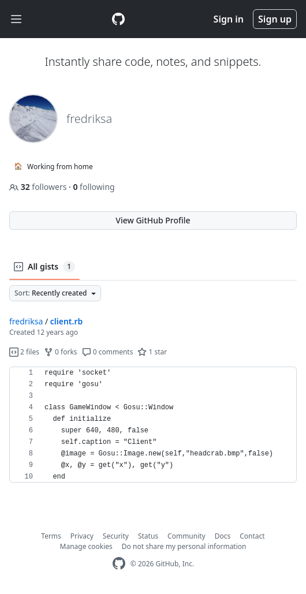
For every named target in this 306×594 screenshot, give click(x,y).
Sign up (275, 19)
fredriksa (26, 321)
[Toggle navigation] (16, 19)
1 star (152, 352)
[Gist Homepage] (118, 19)
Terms (51, 536)
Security (116, 536)
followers (39, 186)
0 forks (60, 352)
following (93, 186)
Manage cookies (86, 546)
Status (148, 536)
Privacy (82, 536)
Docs (223, 536)
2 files (24, 352)
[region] (153, 425)
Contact (252, 536)
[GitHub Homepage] (119, 563)
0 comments (107, 352)
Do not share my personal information (184, 546)
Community (186, 536)
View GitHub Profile (152, 220)
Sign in (229, 19)
